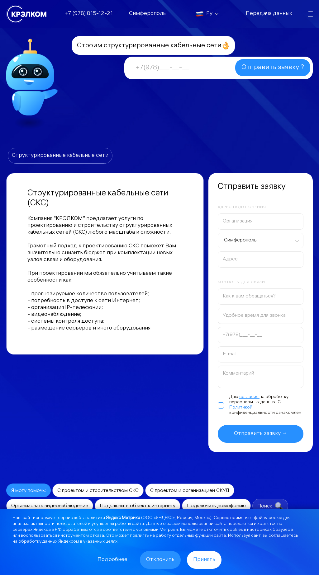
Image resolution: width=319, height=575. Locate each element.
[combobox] (260, 240)
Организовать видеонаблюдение (49, 506)
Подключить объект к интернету (137, 506)
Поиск (270, 506)
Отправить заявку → (261, 434)
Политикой (240, 407)
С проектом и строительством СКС (98, 490)
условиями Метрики (157, 530)
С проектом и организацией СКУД (189, 490)
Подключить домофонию (216, 506)
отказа (97, 536)
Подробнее (112, 560)
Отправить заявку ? (272, 67)
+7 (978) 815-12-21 (89, 14)
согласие (249, 397)
